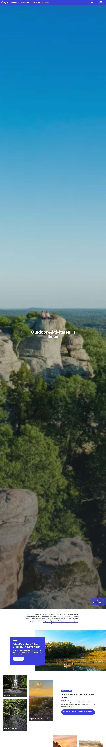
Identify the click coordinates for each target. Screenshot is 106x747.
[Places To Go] (28, 2)
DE (92, 2)
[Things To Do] (19, 2)
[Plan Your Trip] (39, 2)
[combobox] (92, 2)
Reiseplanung (34, 2)
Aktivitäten (14, 2)
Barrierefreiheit (45, 2)
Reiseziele (24, 2)
